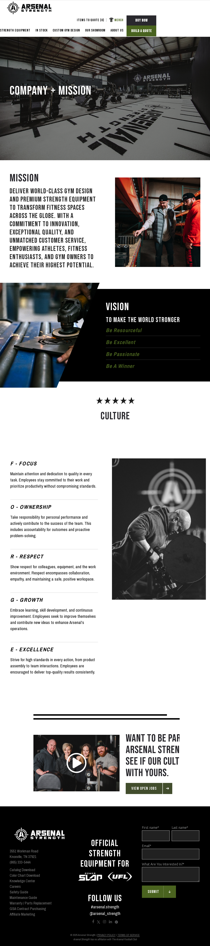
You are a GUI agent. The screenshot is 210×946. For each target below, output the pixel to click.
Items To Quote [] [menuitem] (90, 20)
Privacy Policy (106, 935)
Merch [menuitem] (118, 20)
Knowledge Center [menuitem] (22, 880)
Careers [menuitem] (15, 886)
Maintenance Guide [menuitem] (23, 897)
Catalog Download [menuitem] (22, 869)
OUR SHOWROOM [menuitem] (95, 30)
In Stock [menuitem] (41, 30)
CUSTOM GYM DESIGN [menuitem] (66, 30)
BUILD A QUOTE (141, 31)
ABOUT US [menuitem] (117, 30)
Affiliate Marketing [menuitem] (22, 914)
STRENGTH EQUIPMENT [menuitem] (15, 30)
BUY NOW (141, 20)
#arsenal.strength (105, 907)
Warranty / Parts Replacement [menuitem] (31, 903)
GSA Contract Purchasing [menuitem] (28, 908)
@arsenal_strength (105, 913)
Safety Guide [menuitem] (19, 892)
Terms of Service (128, 935)
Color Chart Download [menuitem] (25, 875)
